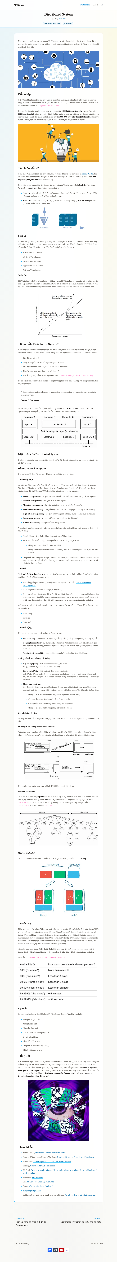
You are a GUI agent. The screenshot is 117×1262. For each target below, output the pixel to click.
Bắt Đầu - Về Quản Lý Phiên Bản (40, 1182)
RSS (101, 1244)
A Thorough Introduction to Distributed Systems (52, 1161)
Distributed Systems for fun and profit (50, 1153)
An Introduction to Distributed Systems (80, 1195)
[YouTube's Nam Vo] (61, 1250)
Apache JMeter (87, 174)
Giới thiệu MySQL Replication (42, 1166)
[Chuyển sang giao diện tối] (102, 5)
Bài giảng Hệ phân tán (32, 1190)
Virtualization (37, 1177)
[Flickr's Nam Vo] (67, 1250)
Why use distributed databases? (41, 1186)
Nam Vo (19, 4)
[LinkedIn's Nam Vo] (50, 1250)
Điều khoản (94, 1244)
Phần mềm (85, 5)
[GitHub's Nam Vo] (55, 1250)
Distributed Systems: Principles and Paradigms (75, 1157)
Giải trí (95, 5)
